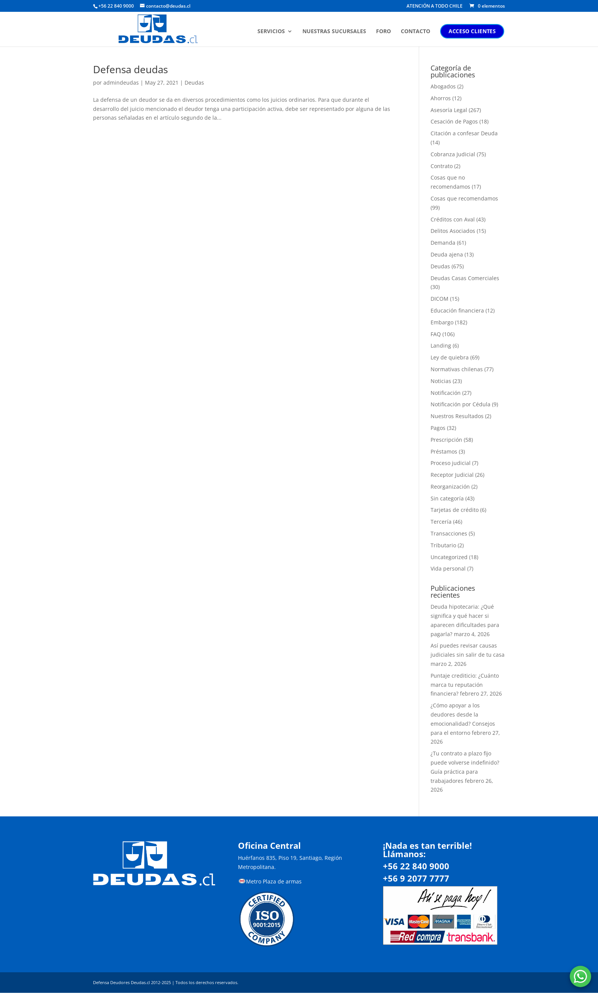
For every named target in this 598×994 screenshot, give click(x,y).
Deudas (194, 82)
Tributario (443, 545)
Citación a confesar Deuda (464, 133)
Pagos (438, 427)
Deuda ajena (447, 254)
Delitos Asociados (453, 230)
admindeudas (121, 82)
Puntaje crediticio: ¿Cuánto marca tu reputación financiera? (465, 684)
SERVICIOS (272, 32)
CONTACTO (416, 32)
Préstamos (444, 451)
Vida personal (448, 568)
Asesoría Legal (449, 110)
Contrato (442, 166)
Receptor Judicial (452, 474)
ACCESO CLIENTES (473, 31)
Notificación (446, 392)
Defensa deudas (130, 69)
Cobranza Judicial (453, 154)
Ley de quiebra (450, 357)
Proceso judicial (451, 463)
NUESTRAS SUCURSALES (335, 32)
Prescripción (446, 439)
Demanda (443, 242)
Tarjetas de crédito (455, 509)
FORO (384, 32)
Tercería (441, 521)
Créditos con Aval (453, 219)
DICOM (439, 298)
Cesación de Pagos (454, 121)
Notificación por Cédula (460, 404)
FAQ (436, 334)
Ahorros (441, 98)
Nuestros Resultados (457, 416)
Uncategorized (449, 557)
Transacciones (449, 533)
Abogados (443, 86)
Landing (441, 345)
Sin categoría (447, 498)
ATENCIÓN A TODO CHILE (435, 6)
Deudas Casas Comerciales (465, 278)
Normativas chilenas (457, 369)
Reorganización (450, 486)
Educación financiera (457, 310)
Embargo (442, 322)
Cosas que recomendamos (464, 198)
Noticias (441, 381)
